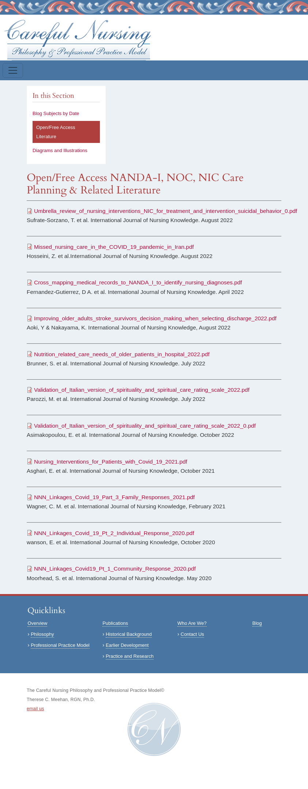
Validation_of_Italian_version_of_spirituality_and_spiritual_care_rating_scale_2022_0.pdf (145, 426)
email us (35, 708)
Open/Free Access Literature (55, 132)
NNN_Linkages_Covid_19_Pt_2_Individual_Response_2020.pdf (114, 533)
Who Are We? (192, 623)
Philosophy (42, 634)
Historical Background (129, 634)
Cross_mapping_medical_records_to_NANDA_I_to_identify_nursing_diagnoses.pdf (138, 282)
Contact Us (192, 634)
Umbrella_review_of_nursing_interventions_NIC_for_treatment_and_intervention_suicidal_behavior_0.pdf (165, 211)
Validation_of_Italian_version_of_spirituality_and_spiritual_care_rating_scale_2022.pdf (141, 390)
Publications (115, 623)
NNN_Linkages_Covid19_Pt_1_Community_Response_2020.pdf (115, 568)
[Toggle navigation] (13, 70)
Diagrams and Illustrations (60, 150)
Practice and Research (130, 656)
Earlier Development (127, 645)
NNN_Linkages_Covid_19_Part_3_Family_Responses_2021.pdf (114, 497)
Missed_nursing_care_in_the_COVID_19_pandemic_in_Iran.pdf (114, 247)
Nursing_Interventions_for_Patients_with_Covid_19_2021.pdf (110, 461)
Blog (257, 623)
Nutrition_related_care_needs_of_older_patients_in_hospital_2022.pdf (122, 354)
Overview (37, 623)
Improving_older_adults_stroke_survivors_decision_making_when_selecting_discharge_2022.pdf (155, 318)
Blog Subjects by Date (56, 113)
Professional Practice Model (60, 645)
